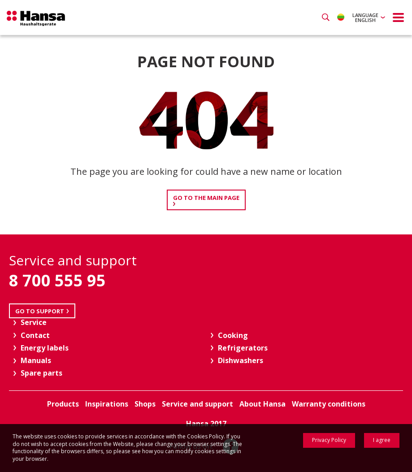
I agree (381, 440)
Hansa (36, 18)
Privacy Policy (329, 440)
